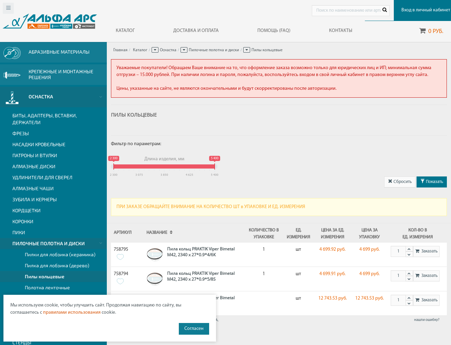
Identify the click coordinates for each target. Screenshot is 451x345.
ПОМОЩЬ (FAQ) (273, 30)
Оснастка (168, 50)
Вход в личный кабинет (424, 10)
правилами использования (72, 312)
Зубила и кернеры (34, 199)
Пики (18, 232)
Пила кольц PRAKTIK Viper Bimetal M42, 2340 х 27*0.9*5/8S (201, 276)
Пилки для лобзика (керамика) (60, 254)
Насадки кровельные (38, 144)
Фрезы (20, 133)
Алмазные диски (33, 166)
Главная (120, 50)
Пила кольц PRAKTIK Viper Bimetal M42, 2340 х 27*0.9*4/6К (201, 252)
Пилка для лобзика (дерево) (57, 265)
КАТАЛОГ (125, 30)
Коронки (22, 221)
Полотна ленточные (47, 287)
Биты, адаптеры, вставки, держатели (44, 118)
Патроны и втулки (34, 155)
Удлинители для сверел (42, 177)
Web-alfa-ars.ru (50, 21)
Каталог (140, 50)
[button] (155, 50)
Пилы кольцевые (44, 276)
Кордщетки (26, 210)
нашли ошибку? (426, 320)
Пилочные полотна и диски (48, 243)
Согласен (194, 328)
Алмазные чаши (33, 188)
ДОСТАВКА (196, 30)
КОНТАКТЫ (340, 30)
